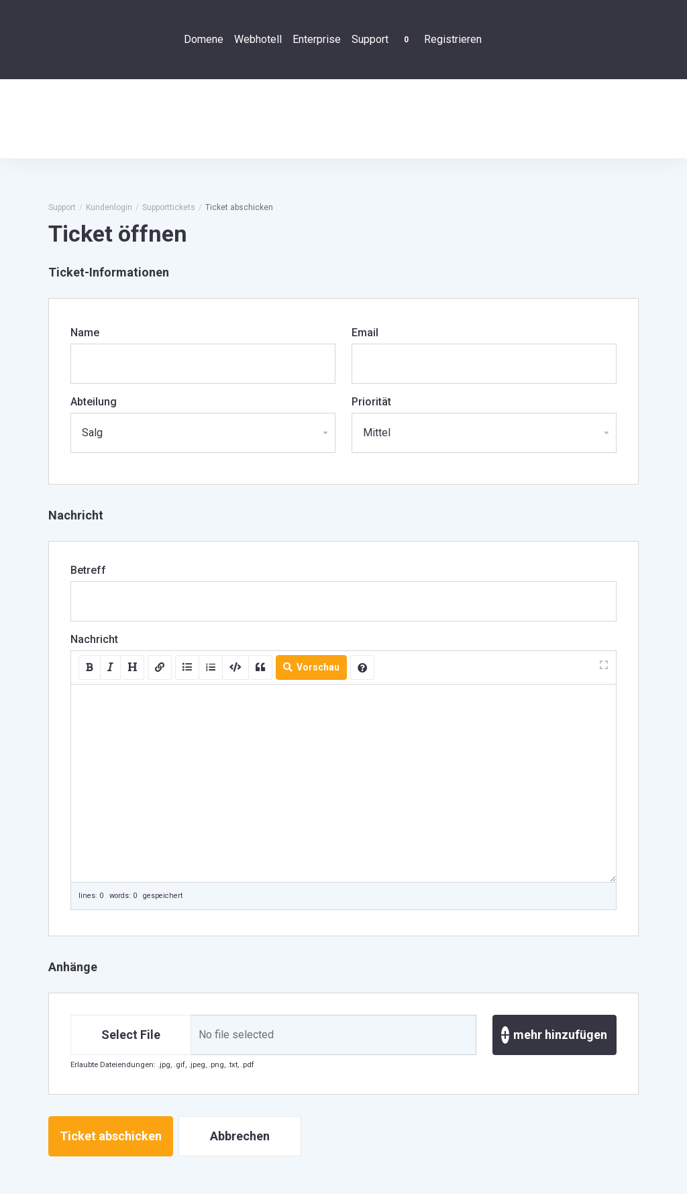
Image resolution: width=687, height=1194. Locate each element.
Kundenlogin (109, 207)
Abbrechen (240, 1136)
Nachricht (94, 639)
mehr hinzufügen (554, 1035)
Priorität (371, 401)
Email (365, 332)
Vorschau (311, 667)
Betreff (88, 570)
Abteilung (93, 401)
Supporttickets (168, 207)
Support (62, 207)
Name (84, 332)
